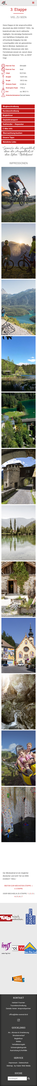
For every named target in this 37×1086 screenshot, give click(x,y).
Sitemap (10, 1066)
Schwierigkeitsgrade (18, 1047)
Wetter (18, 1041)
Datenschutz (23, 1063)
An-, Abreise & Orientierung (18, 1032)
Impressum (13, 1063)
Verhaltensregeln (18, 1044)
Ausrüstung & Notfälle (18, 1050)
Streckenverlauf (19, 1035)
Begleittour (18, 1038)
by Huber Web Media (22, 1066)
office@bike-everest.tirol (18, 1014)
